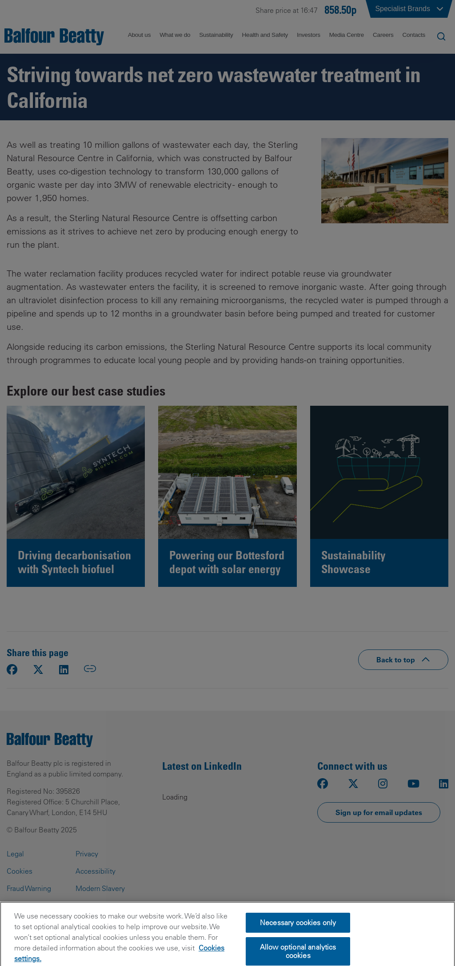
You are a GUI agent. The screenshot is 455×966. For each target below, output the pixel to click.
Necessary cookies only (298, 941)
